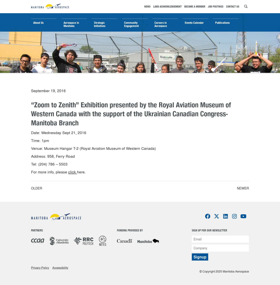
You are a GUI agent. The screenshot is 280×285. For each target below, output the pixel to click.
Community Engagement (131, 24)
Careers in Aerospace (160, 24)
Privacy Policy (40, 268)
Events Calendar (194, 23)
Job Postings (215, 6)
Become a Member (194, 6)
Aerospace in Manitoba (71, 24)
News (147, 6)
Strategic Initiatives (99, 24)
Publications (222, 23)
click (72, 172)
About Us (38, 23)
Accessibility (60, 268)
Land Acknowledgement (167, 6)
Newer (243, 188)
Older (36, 188)
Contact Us (232, 6)
